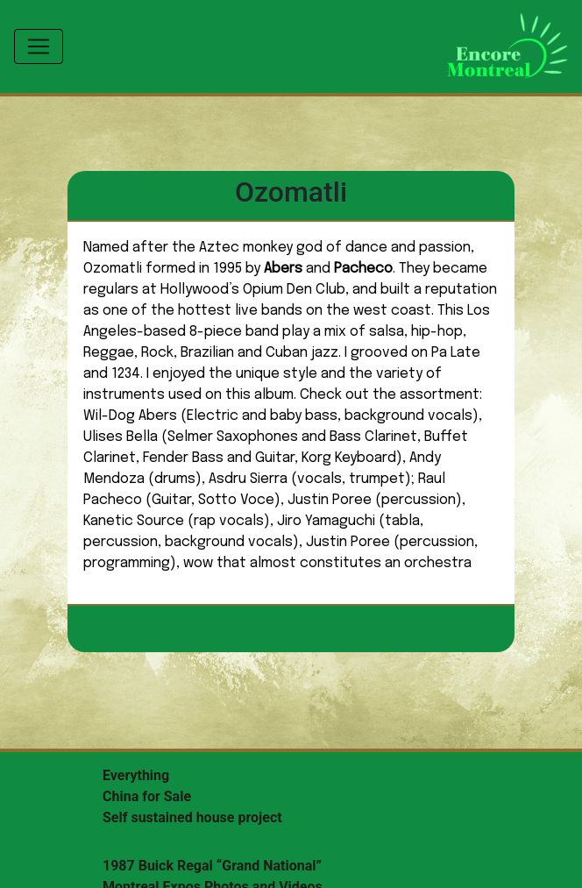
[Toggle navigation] (38, 46)
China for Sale (147, 796)
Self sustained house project (192, 817)
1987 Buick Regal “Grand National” (212, 865)
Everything (136, 775)
